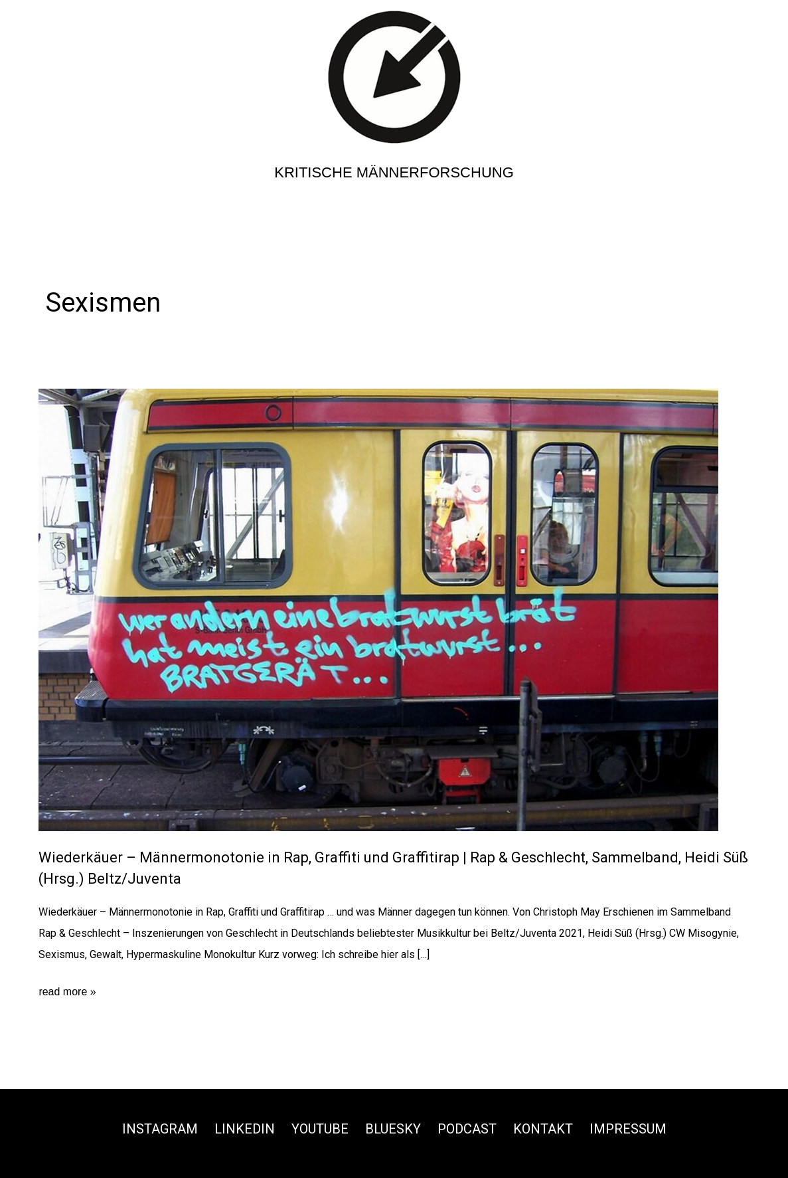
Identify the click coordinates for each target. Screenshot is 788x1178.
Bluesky (393, 1129)
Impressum (628, 1129)
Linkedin (244, 1129)
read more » (67, 992)
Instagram (160, 1129)
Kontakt (543, 1129)
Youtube (320, 1129)
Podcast (467, 1129)
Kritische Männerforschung (394, 172)
